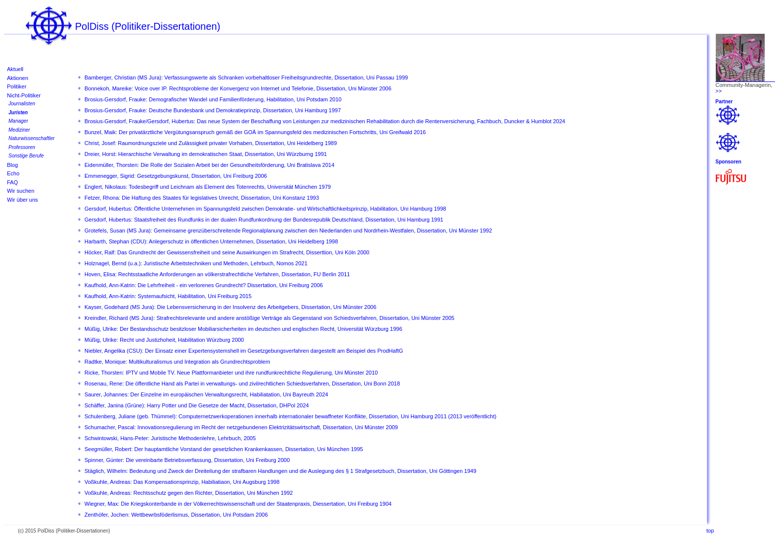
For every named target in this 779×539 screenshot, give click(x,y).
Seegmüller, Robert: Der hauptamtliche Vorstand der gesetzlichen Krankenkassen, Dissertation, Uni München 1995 (223, 449)
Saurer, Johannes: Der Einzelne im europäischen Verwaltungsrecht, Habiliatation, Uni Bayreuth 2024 (206, 394)
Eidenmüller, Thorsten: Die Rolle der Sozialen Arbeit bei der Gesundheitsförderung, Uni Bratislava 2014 (209, 165)
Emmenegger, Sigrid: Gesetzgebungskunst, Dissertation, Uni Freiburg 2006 (175, 176)
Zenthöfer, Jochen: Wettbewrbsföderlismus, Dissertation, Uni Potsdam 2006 (176, 515)
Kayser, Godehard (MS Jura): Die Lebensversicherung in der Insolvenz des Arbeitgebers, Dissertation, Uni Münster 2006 (230, 307)
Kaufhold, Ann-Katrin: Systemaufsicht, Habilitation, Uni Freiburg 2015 (167, 296)
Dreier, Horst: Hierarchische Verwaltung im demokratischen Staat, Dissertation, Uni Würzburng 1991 (205, 154)
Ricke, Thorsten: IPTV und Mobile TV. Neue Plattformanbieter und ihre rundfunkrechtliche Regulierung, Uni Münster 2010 (231, 373)
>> (718, 91)
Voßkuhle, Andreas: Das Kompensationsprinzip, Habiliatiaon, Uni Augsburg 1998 (182, 482)
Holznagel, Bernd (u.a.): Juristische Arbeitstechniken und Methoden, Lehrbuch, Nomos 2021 (196, 263)
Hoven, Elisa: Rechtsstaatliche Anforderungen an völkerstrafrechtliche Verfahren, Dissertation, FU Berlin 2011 (217, 274)
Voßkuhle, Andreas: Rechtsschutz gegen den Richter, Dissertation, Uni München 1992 (188, 493)
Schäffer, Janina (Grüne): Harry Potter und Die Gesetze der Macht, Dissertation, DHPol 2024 (196, 405)
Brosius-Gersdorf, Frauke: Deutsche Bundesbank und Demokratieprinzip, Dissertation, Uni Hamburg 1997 (212, 110)
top (710, 531)
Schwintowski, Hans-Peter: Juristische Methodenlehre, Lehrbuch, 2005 (170, 438)
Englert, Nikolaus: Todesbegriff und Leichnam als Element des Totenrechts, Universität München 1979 (207, 187)
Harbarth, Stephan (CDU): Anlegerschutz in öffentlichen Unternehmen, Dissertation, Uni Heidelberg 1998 (211, 241)
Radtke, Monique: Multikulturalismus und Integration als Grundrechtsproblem (177, 362)
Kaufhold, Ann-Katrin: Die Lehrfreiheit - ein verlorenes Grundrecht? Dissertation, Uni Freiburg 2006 (203, 285)
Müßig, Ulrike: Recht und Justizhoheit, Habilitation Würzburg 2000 (164, 340)
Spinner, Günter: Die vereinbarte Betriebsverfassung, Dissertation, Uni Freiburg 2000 (187, 460)
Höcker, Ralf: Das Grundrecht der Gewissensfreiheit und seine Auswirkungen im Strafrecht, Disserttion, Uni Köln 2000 (227, 252)
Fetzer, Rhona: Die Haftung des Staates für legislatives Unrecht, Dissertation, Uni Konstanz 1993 (201, 198)
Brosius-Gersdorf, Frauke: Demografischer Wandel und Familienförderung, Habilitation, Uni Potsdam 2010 (212, 99)
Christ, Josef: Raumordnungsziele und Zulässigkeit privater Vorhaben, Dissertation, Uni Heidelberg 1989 (210, 143)
